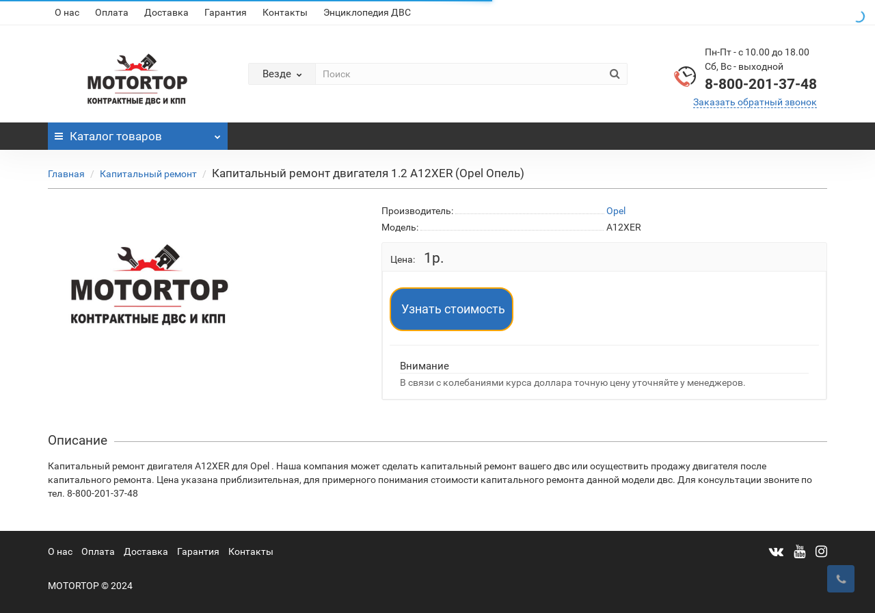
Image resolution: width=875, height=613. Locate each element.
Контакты (285, 12)
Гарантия (225, 12)
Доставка (166, 12)
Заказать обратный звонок (755, 101)
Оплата (112, 12)
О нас (67, 12)
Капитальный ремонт (148, 173)
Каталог (138, 132)
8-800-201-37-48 (761, 84)
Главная (66, 173)
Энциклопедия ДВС (367, 12)
